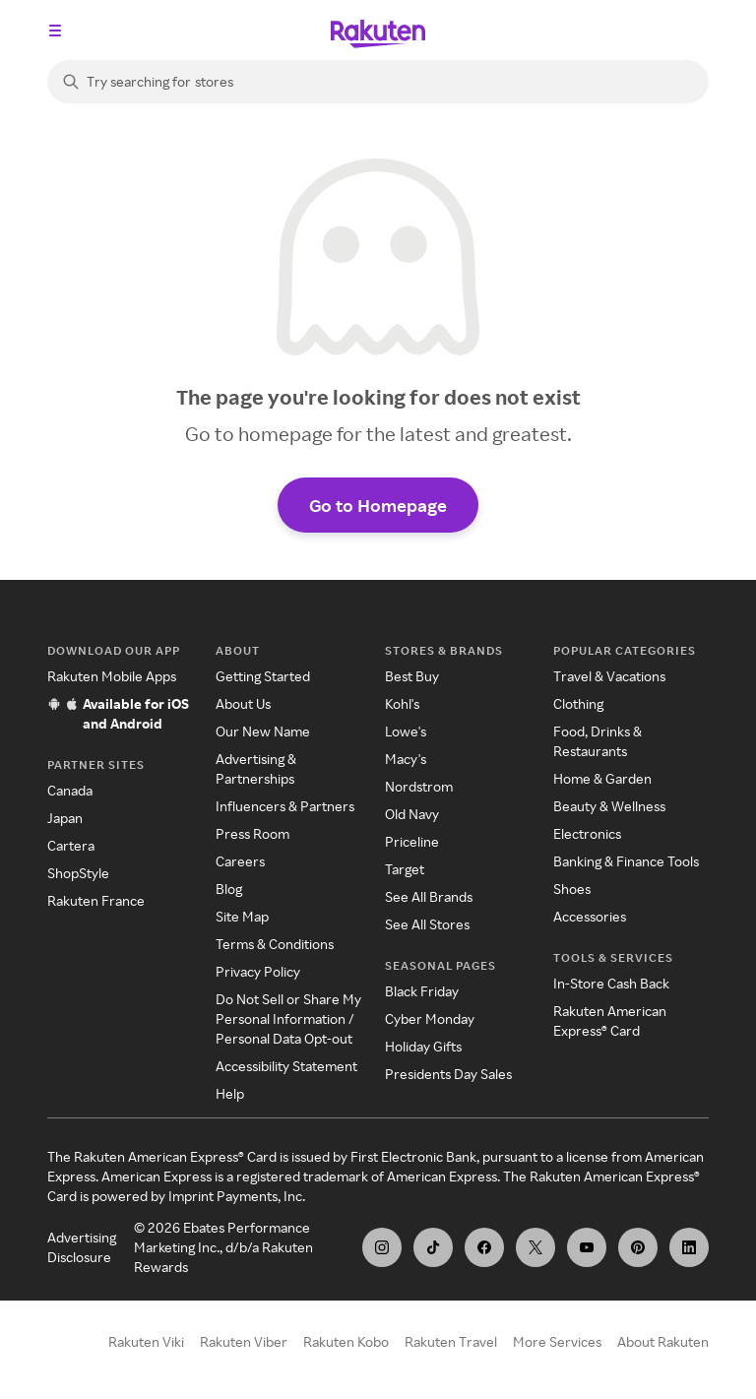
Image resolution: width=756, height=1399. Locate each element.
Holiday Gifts (423, 1046)
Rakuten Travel (451, 1341)
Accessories (589, 916)
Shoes (572, 888)
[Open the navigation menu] (55, 30)
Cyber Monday (429, 1018)
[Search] (378, 81)
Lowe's (405, 731)
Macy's (405, 758)
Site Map (242, 916)
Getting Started (263, 676)
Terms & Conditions (275, 943)
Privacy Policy (258, 971)
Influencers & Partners (285, 805)
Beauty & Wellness (609, 805)
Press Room (252, 833)
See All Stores (427, 924)
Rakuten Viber (243, 1341)
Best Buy (412, 676)
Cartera (70, 845)
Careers (240, 861)
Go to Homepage (378, 505)
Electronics (587, 833)
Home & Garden (602, 778)
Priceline (412, 841)
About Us (243, 703)
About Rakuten (663, 1341)
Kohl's (402, 703)
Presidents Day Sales (448, 1073)
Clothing (578, 703)
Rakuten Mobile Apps (111, 676)
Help (230, 1093)
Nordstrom (419, 786)
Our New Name (263, 731)
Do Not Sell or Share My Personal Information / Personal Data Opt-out (288, 1018)
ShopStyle (78, 872)
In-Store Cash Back (611, 983)
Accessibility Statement (286, 1065)
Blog (229, 888)
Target (404, 868)
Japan (65, 817)
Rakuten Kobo (346, 1341)
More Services (557, 1341)
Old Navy (412, 813)
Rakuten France (96, 900)
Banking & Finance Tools (626, 861)
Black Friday (422, 991)
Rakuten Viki (146, 1341)
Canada (70, 790)
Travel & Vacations (609, 676)
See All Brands (428, 896)
